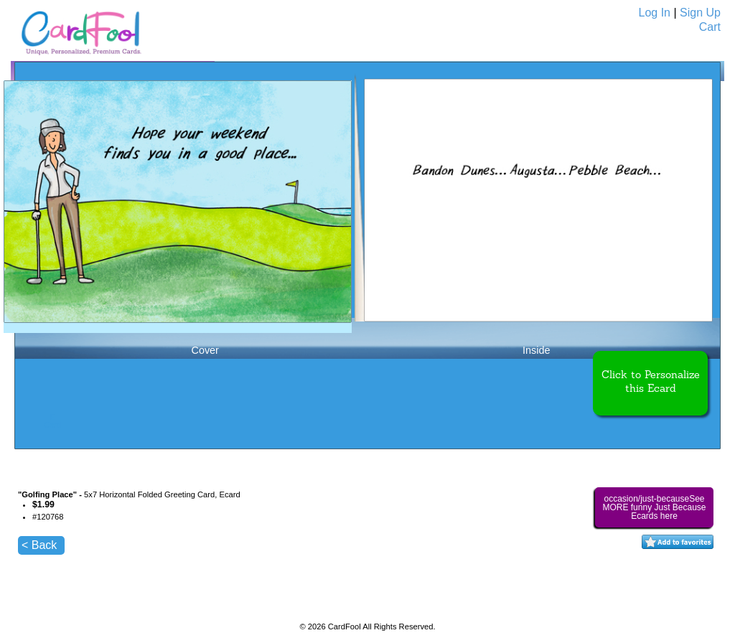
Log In (654, 12)
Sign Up (700, 12)
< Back (39, 545)
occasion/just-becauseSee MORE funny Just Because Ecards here (654, 507)
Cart (710, 27)
